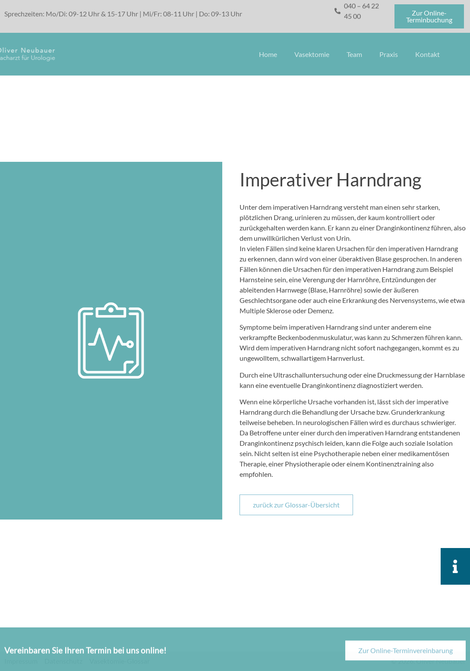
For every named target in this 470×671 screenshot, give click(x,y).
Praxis (388, 54)
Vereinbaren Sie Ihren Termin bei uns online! (85, 654)
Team (354, 54)
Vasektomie (311, 54)
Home (268, 54)
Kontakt (427, 54)
